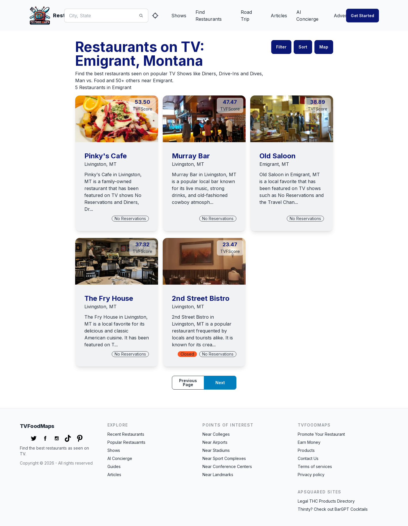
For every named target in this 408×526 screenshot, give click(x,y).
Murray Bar (191, 156)
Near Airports (214, 442)
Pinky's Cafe (105, 156)
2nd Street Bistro (200, 298)
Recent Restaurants (125, 434)
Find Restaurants (209, 15)
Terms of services (315, 466)
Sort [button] (303, 46)
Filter (281, 46)
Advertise (344, 15)
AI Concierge (307, 15)
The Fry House (108, 298)
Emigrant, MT (274, 164)
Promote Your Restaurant (321, 434)
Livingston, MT (100, 164)
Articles (279, 15)
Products (306, 450)
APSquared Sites (319, 491)
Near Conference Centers (227, 466)
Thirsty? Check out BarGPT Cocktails (333, 509)
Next (220, 382)
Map (323, 46)
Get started (362, 15)
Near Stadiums (216, 450)
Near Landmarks (217, 474)
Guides (114, 466)
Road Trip (246, 15)
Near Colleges (216, 434)
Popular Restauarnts (126, 442)
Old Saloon (277, 156)
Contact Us (308, 458)
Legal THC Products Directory (326, 501)
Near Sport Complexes (224, 458)
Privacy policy (311, 474)
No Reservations (130, 218)
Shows (178, 15)
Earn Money (309, 442)
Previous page (188, 382)
